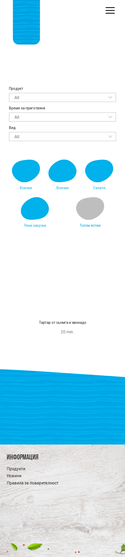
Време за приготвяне (27, 108)
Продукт (16, 88)
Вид (12, 128)
